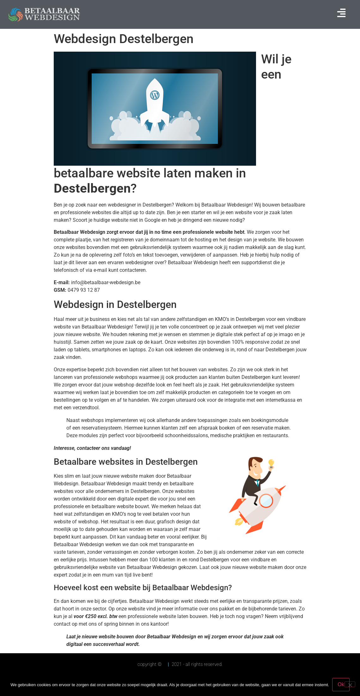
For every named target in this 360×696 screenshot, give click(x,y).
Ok (341, 684)
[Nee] (350, 684)
